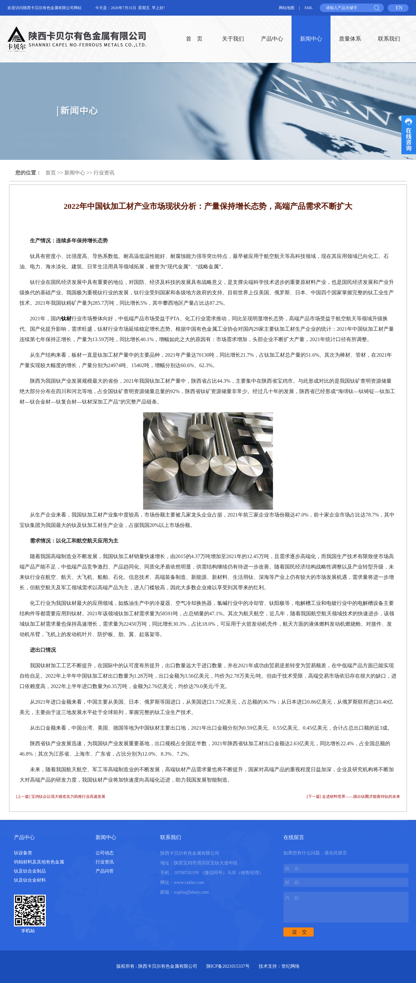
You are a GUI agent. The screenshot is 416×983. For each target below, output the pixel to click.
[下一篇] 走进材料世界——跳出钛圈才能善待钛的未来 (353, 796)
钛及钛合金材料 (30, 880)
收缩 (408, 134)
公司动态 (105, 852)
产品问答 (105, 871)
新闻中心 (311, 39)
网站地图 (286, 8)
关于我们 (233, 39)
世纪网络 (290, 966)
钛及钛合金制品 (30, 871)
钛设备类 (23, 852)
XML (308, 8)
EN (399, 7)
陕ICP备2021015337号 (228, 966)
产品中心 (272, 39)
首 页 (194, 39)
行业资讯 (104, 172)
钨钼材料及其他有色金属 (39, 862)
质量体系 (350, 39)
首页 (51, 172)
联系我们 (389, 39)
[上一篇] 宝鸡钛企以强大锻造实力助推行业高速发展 (60, 796)
